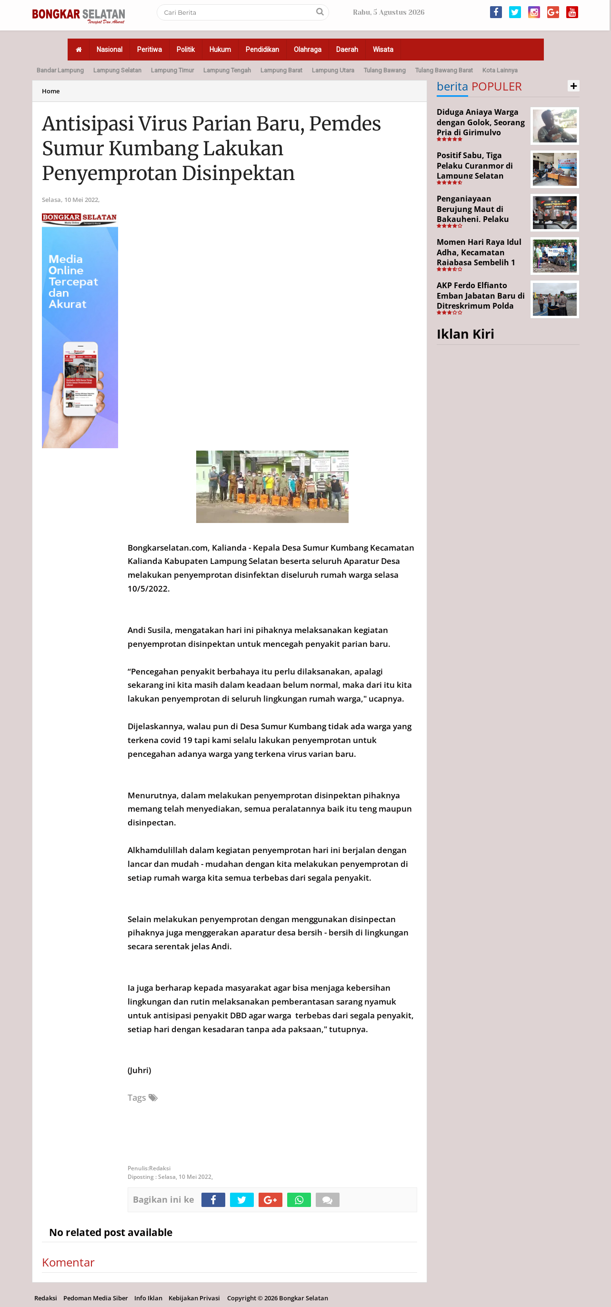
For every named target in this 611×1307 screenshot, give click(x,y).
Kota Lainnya (500, 70)
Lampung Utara (333, 70)
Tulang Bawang (385, 70)
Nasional (109, 49)
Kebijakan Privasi (194, 1298)
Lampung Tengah (227, 70)
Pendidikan (262, 49)
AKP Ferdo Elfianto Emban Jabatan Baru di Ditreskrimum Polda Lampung (481, 301)
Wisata (383, 49)
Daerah (347, 49)
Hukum (220, 49)
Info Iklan (148, 1298)
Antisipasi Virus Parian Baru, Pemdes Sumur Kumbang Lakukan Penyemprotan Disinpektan (211, 148)
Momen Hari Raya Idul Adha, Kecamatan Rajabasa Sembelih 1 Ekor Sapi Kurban (479, 257)
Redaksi (45, 1298)
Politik (186, 49)
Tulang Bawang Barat (444, 70)
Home (51, 91)
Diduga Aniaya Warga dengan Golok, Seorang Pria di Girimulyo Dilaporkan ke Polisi (481, 127)
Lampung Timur (172, 70)
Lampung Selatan (117, 70)
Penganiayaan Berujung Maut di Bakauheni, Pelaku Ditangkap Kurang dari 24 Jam (480, 219)
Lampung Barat (281, 70)
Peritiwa (149, 49)
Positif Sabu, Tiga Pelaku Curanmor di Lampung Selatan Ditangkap (475, 170)
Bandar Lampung (60, 70)
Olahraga (307, 49)
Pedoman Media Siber (95, 1298)
